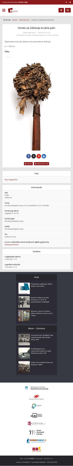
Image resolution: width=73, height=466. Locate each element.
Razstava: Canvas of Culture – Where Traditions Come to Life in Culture (42, 314)
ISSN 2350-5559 (52, 462)
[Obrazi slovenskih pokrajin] (36, 432)
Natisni (28, 164)
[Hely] (61, 10)
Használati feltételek (38, 462)
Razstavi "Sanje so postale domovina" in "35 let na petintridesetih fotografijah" (41, 300)
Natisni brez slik (41, 164)
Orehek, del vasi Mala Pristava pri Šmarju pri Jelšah (41, 364)
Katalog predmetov (12, 245)
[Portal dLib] (36, 415)
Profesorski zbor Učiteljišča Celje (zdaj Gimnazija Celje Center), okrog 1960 (40, 338)
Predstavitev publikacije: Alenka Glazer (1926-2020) (40, 286)
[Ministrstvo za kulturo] (36, 388)
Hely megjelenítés (11, 180)
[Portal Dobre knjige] (36, 441)
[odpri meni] (3, 10)
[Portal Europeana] (36, 406)
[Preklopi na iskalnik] (68, 10)
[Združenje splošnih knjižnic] (36, 449)
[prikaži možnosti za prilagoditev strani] (66, 2)
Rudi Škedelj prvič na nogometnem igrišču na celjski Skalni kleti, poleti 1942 (42, 352)
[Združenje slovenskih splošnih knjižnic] (36, 424)
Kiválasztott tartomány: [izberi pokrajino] (15, 2)
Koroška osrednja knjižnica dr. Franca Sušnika (41, 35)
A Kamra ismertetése (23, 462)
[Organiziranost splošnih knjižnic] (36, 397)
